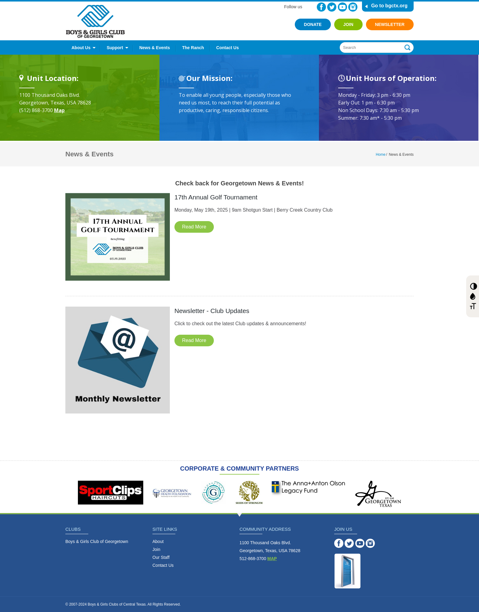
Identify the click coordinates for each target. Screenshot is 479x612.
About (158, 541)
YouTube (342, 7)
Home (381, 154)
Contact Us (227, 47)
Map (59, 110)
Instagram (352, 7)
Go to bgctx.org (389, 5)
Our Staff (161, 557)
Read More (194, 226)
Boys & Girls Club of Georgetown (96, 541)
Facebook (321, 7)
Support (115, 47)
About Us (80, 47)
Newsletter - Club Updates (211, 310)
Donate (313, 24)
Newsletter (389, 24)
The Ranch (193, 47)
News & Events (154, 47)
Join (348, 24)
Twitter (331, 7)
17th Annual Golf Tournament (216, 197)
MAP (272, 558)
